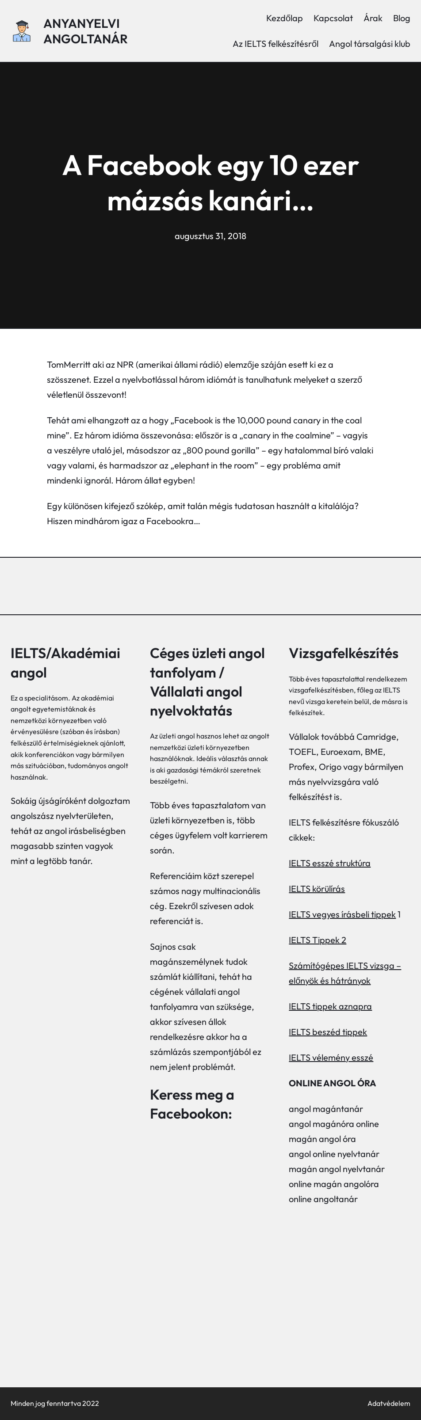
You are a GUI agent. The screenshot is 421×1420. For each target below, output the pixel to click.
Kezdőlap (284, 17)
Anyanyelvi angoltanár (85, 30)
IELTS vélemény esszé (331, 1057)
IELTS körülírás (317, 888)
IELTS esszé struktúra (330, 862)
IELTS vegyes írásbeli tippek (342, 914)
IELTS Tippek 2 (317, 939)
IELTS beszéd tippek (328, 1031)
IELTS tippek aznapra (330, 1006)
